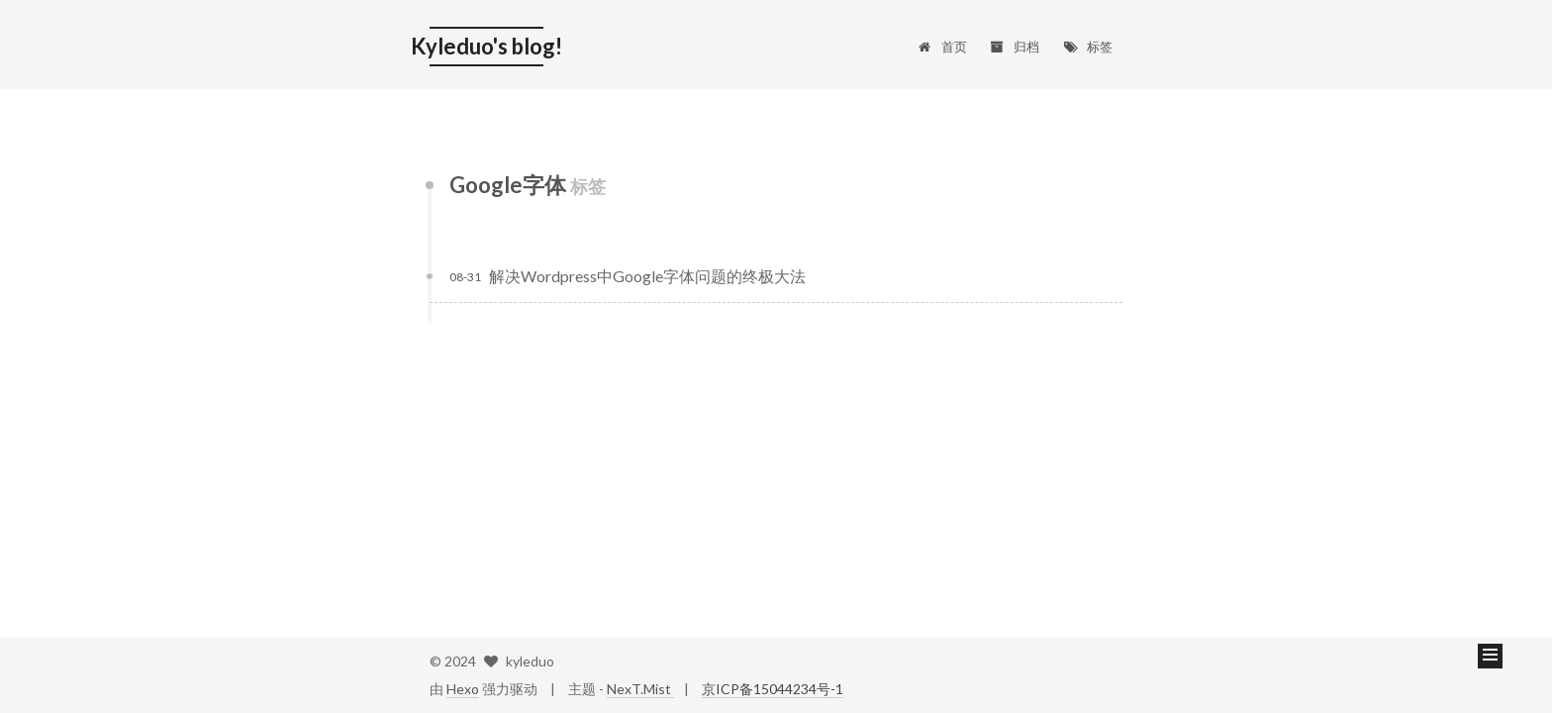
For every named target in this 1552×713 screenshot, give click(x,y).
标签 (1087, 46)
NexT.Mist (640, 688)
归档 (1015, 46)
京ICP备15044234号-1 (772, 688)
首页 (942, 46)
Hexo (462, 688)
